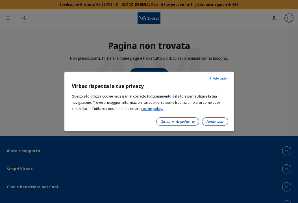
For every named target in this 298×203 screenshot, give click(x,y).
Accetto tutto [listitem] (215, 121)
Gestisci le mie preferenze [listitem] (178, 121)
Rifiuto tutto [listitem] (218, 78)
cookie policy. (152, 108)
